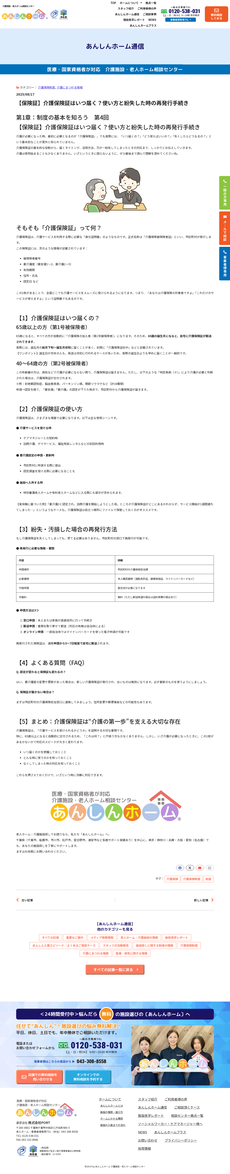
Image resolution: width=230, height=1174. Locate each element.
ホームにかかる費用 (111, 1118)
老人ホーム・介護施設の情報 (139, 937)
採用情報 (144, 1148)
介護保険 (172, 879)
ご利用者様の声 (146, 8)
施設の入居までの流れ (112, 1125)
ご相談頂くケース (187, 1107)
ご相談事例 (149, 14)
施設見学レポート (134, 20)
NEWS (152, 20)
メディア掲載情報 (102, 937)
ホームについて (131, 3)
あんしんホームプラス (143, 25)
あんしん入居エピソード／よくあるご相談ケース (64, 945)
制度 (208, 879)
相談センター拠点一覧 (187, 1115)
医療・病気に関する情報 (131, 953)
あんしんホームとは (111, 1105)
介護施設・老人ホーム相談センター (18, 6)
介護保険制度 (46, 87)
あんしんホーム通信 (127, 14)
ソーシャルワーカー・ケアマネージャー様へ (170, 1123)
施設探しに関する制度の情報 (154, 945)
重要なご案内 (74, 937)
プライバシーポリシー (181, 1140)
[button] (180, 867)
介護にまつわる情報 (70, 87)
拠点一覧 (151, 3)
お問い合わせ (147, 1140)
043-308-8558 (91, 1061)
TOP (113, 3)
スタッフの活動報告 (116, 945)
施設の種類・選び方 (111, 1112)
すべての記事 (50, 937)
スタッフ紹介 (126, 8)
